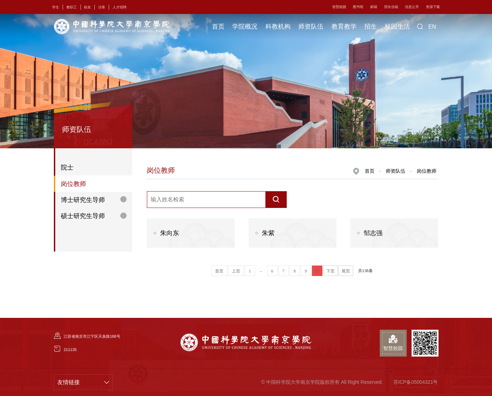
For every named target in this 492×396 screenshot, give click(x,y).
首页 (218, 26)
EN (432, 27)
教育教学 (344, 26)
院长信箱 (391, 7)
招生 (370, 26)
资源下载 (433, 7)
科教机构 (278, 26)
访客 (101, 7)
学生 (55, 7)
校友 (87, 7)
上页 (236, 271)
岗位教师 (426, 171)
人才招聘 (120, 7)
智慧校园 (339, 7)
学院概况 (244, 26)
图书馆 (358, 7)
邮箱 (373, 7)
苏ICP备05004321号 (415, 382)
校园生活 (397, 26)
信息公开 (412, 7)
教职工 (71, 7)
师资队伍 (310, 26)
